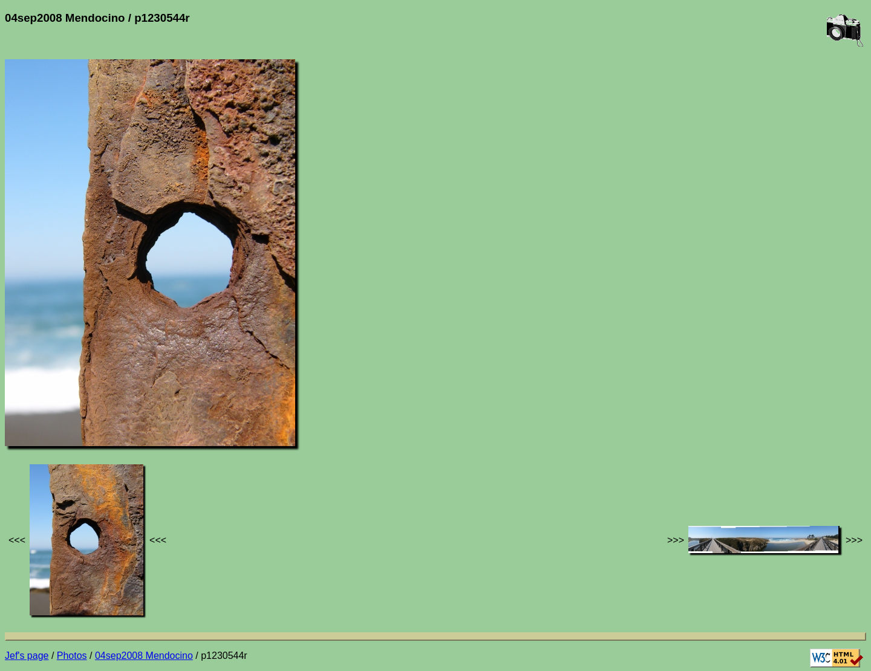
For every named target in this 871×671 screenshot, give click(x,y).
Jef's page (26, 655)
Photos (72, 655)
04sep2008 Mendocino (144, 655)
